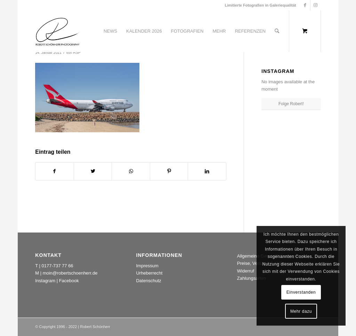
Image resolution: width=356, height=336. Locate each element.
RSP (77, 52)
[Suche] (277, 31)
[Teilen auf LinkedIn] (207, 171)
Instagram (45, 280)
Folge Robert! (291, 103)
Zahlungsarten (251, 278)
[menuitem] (110, 31)
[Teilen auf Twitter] (93, 171)
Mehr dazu (301, 311)
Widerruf (245, 271)
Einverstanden (301, 292)
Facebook (69, 280)
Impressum (147, 265)
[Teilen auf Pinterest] (169, 171)
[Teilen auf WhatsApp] (131, 171)
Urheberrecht (149, 273)
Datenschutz (148, 280)
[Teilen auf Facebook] (54, 171)
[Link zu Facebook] (305, 5)
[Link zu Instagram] (315, 5)
